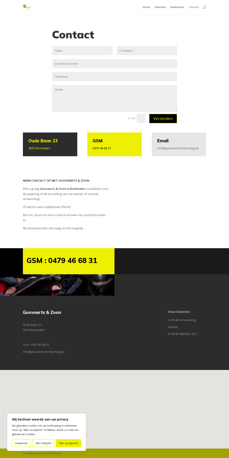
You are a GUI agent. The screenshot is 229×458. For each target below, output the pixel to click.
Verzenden (163, 118)
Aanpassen (21, 443)
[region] (46, 432)
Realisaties (177, 7)
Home (146, 7)
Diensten (160, 7)
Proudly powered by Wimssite (42, 453)
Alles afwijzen (43, 443)
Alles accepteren (68, 443)
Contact (194, 7)
